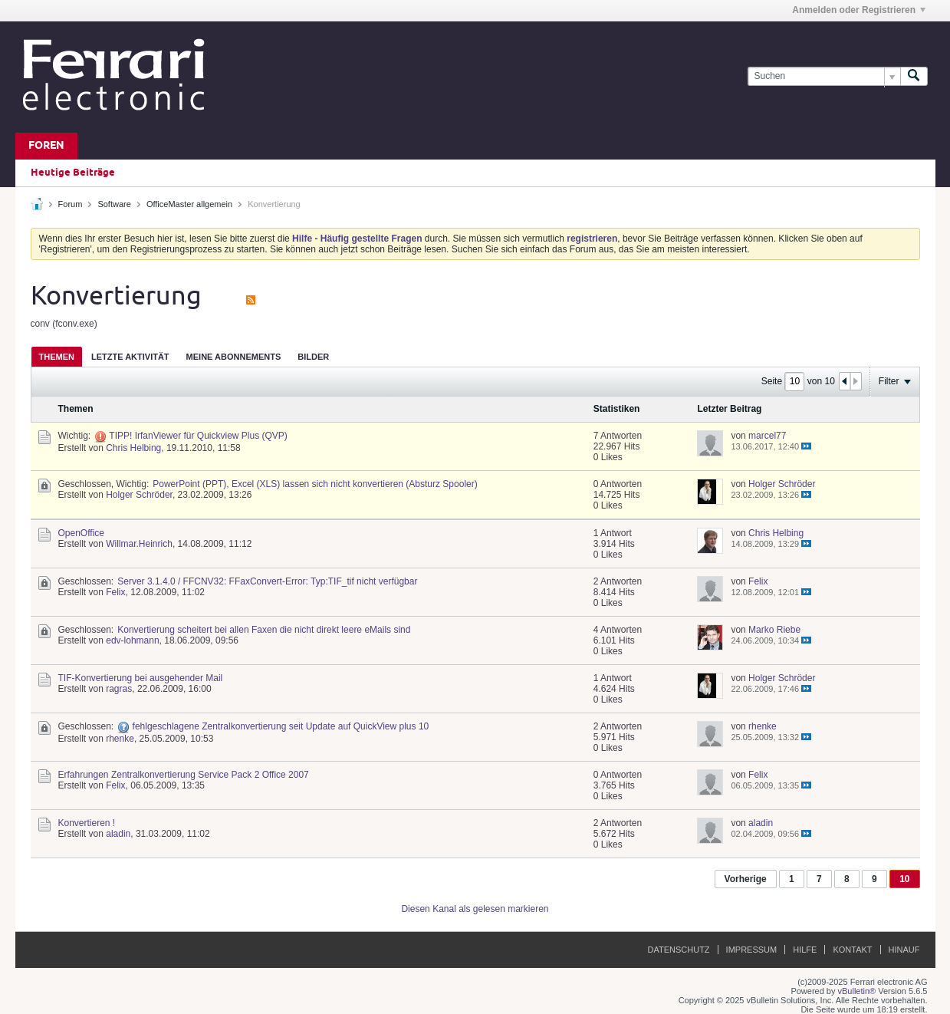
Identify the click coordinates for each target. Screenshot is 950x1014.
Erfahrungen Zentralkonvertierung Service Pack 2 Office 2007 (183, 774)
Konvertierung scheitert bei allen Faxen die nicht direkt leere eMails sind (263, 629)
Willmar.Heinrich (139, 543)
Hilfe (805, 949)
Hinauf (904, 949)
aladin (118, 833)
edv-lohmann (132, 640)
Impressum (751, 949)
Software (113, 204)
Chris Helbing (133, 448)
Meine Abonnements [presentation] (233, 356)
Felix (115, 592)
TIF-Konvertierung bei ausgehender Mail (140, 678)
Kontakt (852, 949)
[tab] (57, 356)
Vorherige (746, 879)
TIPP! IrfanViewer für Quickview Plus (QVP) (198, 435)
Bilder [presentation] (313, 356)
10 (904, 879)
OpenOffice (81, 533)
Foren (46, 146)
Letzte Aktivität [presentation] (130, 356)
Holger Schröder (139, 494)
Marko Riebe (774, 629)
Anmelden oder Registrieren (858, 10)
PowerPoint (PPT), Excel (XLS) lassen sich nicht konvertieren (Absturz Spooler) (315, 484)
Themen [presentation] (56, 356)
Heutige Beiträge (73, 172)
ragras (119, 688)
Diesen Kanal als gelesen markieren (474, 909)
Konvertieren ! (87, 823)
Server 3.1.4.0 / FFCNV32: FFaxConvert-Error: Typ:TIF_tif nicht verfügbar (267, 581)
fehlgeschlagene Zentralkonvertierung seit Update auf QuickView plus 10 (281, 726)
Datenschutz (679, 949)
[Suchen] (824, 76)
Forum (70, 204)
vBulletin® (857, 991)
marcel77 (767, 435)
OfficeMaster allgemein (189, 204)
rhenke (120, 738)
